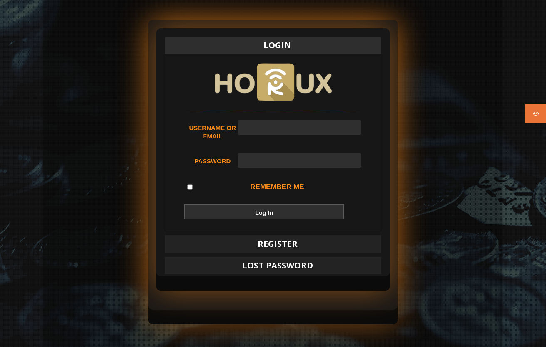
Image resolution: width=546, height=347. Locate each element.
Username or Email (212, 132)
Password (212, 161)
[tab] (273, 45)
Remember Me (245, 187)
